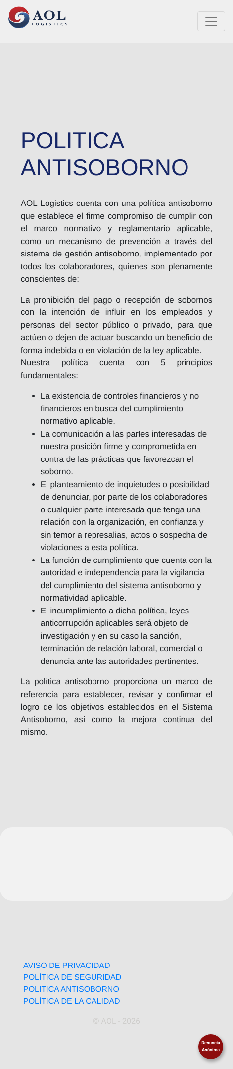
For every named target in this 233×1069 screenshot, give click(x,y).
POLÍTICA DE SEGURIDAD (72, 977)
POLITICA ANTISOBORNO (71, 989)
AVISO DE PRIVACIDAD (66, 966)
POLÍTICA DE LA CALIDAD (71, 1001)
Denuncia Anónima (210, 1047)
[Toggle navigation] (211, 21)
